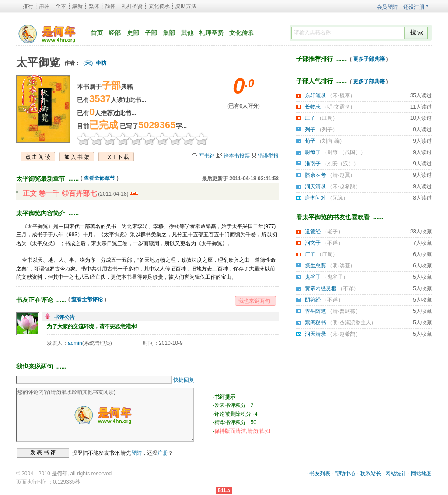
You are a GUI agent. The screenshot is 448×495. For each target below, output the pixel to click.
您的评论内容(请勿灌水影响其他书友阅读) (105, 415)
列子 (310, 129)
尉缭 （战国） (343, 152)
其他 (187, 32)
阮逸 (337, 198)
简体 (110, 6)
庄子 (310, 118)
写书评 (207, 156)
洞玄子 (313, 243)
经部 (114, 32)
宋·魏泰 (341, 95)
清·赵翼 (341, 175)
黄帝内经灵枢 (320, 288)
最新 (77, 6)
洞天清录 (315, 186)
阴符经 (313, 300)
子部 (151, 32)
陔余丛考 (315, 175)
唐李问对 (315, 198)
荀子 (310, 141)
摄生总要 (315, 266)
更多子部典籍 (369, 59)
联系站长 (370, 473)
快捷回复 (183, 380)
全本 (61, 6)
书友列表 (319, 473)
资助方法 (185, 6)
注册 (163, 452)
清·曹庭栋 (343, 311)
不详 (332, 243)
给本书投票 (237, 156)
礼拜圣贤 (132, 6)
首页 (97, 32)
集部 (169, 32)
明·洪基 (341, 266)
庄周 (327, 118)
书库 (44, 6)
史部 (133, 32)
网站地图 (421, 473)
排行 (28, 6)
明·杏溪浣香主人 (351, 322)
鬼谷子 (313, 277)
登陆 (136, 452)
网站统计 (395, 473)
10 (201, 138)
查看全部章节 (99, 178)
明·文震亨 (338, 107)
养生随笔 (315, 311)
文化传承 (159, 6)
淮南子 (313, 164)
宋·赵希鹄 (343, 186)
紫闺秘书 (315, 322)
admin (75, 343)
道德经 (313, 231)
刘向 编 (330, 141)
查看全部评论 (87, 299)
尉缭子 (313, 152)
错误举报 (268, 156)
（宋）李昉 (93, 63)
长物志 (313, 107)
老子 (332, 231)
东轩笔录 (315, 95)
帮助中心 (345, 473)
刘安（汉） (340, 164)
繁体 (94, 6)
